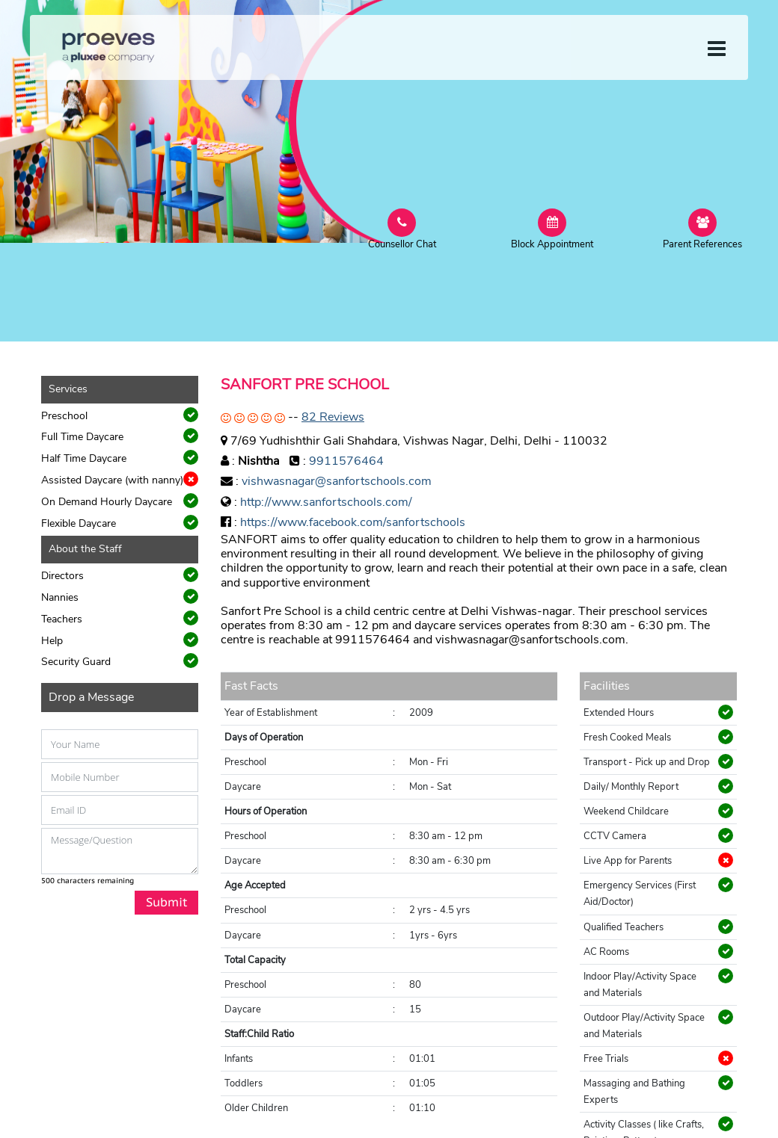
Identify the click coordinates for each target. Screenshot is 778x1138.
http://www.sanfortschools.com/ (326, 502)
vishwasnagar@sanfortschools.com (337, 481)
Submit (166, 901)
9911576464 (346, 461)
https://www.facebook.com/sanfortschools (352, 522)
